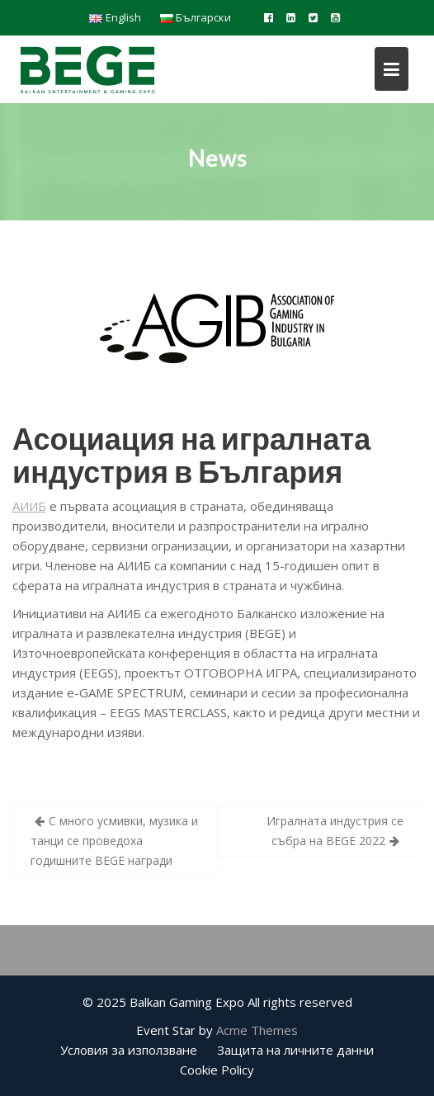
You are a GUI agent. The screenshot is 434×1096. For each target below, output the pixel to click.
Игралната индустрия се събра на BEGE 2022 (335, 830)
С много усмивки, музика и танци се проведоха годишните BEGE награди (114, 840)
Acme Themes (257, 1030)
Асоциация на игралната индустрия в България (191, 454)
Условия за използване (128, 1050)
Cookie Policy (217, 1069)
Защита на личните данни (295, 1050)
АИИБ (29, 506)
